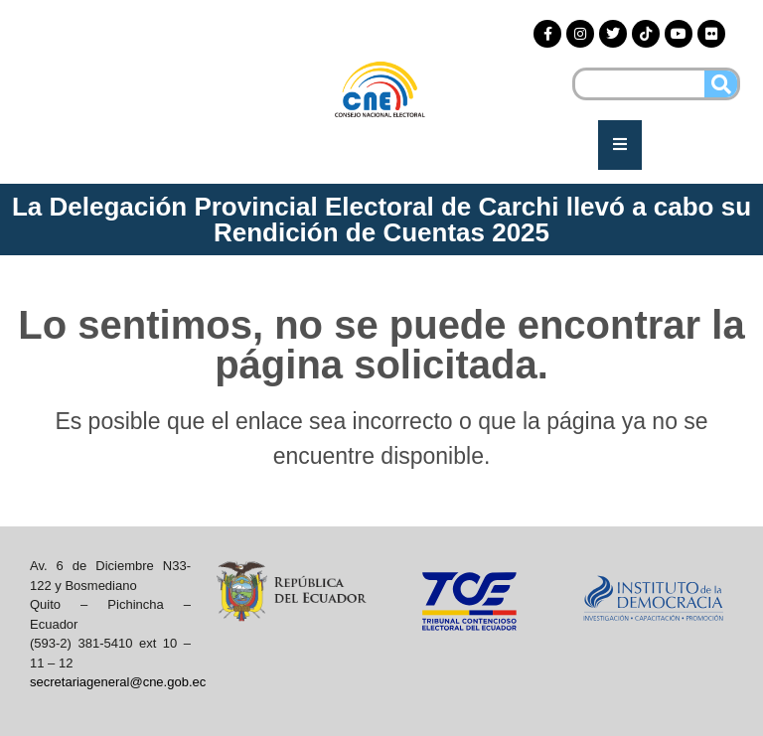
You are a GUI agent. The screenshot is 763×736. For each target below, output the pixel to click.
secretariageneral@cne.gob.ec (118, 681)
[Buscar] (720, 84)
